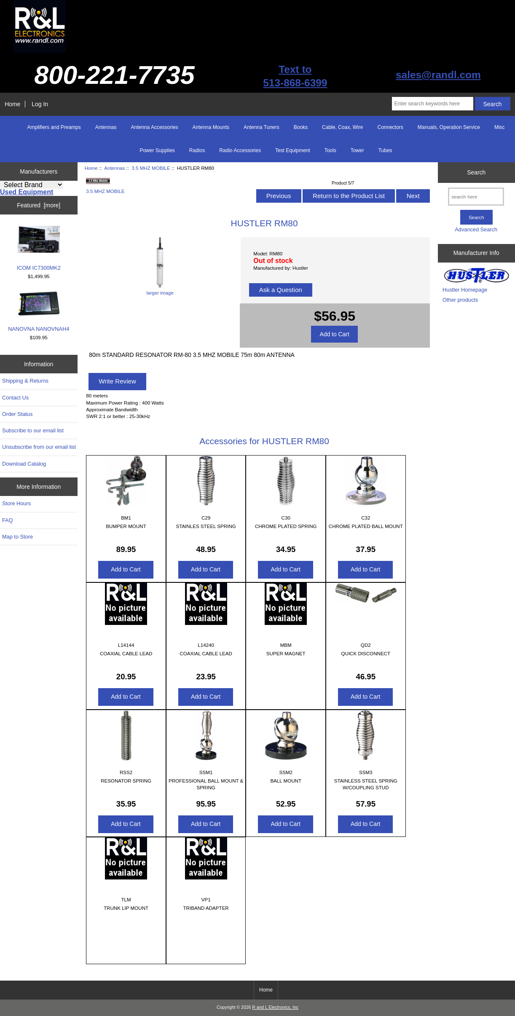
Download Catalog (24, 464)
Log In (40, 104)
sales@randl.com (438, 74)
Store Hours (16, 503)
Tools (330, 150)
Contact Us (15, 397)
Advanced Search (476, 229)
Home (12, 104)
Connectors (390, 127)
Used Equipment (26, 192)
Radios (197, 150)
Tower (357, 150)
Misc (499, 127)
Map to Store (17, 536)
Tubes (385, 150)
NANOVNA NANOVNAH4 (38, 311)
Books (301, 127)
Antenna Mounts (211, 127)
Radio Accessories (240, 150)
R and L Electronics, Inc (275, 1007)
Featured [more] (38, 205)
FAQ (7, 520)
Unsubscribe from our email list (39, 447)
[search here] (476, 197)
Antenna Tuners (261, 127)
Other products (460, 300)
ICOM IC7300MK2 (39, 248)
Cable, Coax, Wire (342, 127)
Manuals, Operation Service (449, 127)
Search (476, 172)
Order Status (17, 414)
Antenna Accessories (154, 127)
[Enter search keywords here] (432, 103)
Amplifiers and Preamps (53, 127)
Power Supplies (156, 150)
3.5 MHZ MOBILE (150, 168)
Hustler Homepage (465, 290)
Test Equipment (292, 150)
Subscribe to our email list (33, 430)
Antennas (114, 168)
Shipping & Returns (25, 381)
